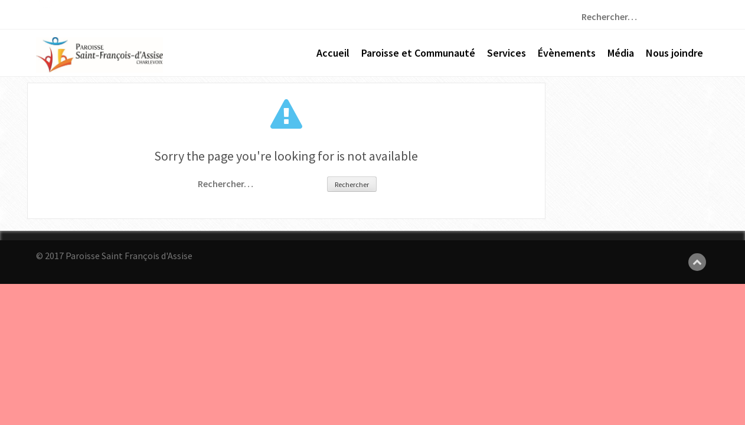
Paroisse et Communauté (418, 53)
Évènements (567, 53)
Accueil (332, 53)
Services (506, 53)
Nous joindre (674, 53)
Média (620, 53)
